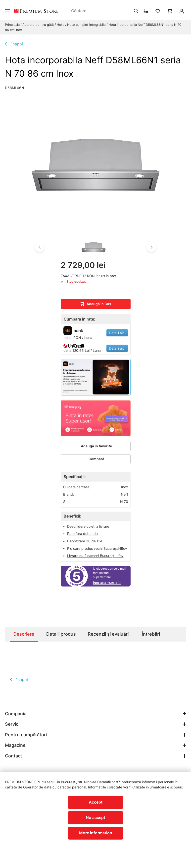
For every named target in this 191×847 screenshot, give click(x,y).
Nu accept (95, 817)
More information (95, 832)
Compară (96, 459)
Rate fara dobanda (82, 533)
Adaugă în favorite (96, 446)
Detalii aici (117, 333)
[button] (39, 247)
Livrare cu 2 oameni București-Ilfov (95, 555)
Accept (95, 802)
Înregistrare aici (107, 583)
